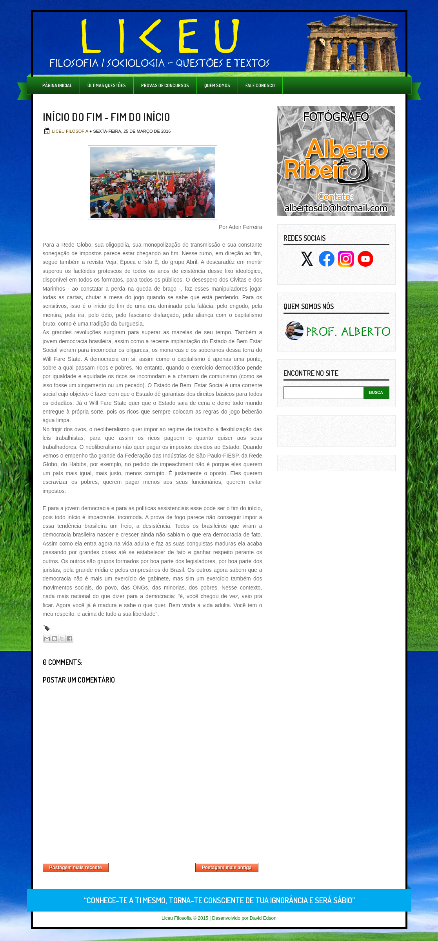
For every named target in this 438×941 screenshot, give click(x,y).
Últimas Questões (106, 85)
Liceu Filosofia (70, 131)
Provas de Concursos (165, 85)
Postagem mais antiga (227, 867)
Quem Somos (217, 85)
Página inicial (57, 85)
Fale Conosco (260, 85)
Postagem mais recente (75, 867)
